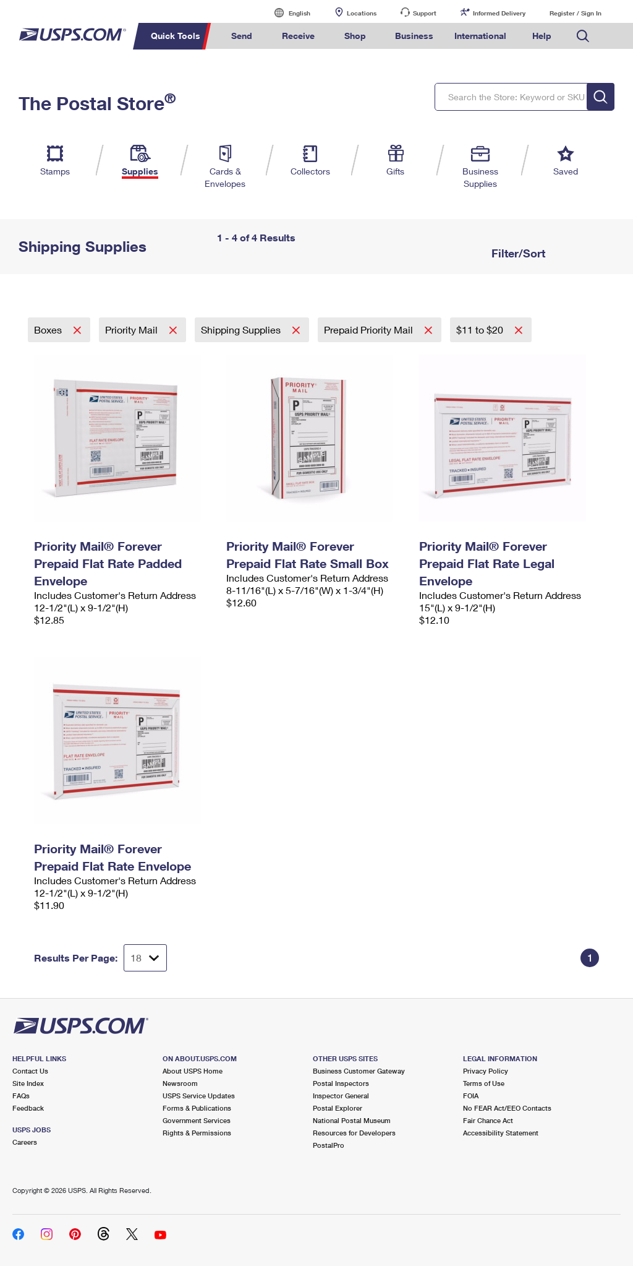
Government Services (197, 1120)
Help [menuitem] (541, 35)
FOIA (470, 1096)
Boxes (49, 329)
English (286, 13)
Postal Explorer (337, 1108)
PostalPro (328, 1145)
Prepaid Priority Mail (369, 329)
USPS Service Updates (199, 1096)
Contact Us (30, 1071)
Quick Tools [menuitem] (175, 35)
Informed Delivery (499, 13)
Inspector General (341, 1096)
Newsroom (180, 1083)
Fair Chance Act (488, 1120)
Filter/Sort (516, 253)
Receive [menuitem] (298, 35)
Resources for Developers (354, 1133)
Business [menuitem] (414, 35)
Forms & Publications (197, 1108)
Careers (24, 1142)
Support (424, 13)
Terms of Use (483, 1083)
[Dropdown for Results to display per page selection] (145, 957)
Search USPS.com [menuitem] (582, 36)
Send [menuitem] (241, 35)
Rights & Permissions (197, 1133)
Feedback (28, 1108)
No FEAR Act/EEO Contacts (507, 1108)
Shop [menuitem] (355, 35)
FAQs (21, 1096)
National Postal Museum (352, 1120)
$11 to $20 (481, 329)
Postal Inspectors (341, 1083)
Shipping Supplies (242, 329)
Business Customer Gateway (359, 1071)
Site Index (28, 1083)
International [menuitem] (480, 35)
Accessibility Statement (500, 1133)
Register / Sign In (575, 13)
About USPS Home (193, 1071)
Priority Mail (132, 329)
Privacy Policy (485, 1071)
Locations (361, 13)
